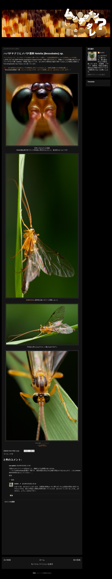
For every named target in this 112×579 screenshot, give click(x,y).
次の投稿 (7, 560)
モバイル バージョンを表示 (42, 564)
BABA (16, 484)
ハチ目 (11, 454)
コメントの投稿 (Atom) (43, 573)
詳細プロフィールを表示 (96, 74)
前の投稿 (76, 560)
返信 (10, 475)
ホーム (42, 560)
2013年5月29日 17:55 (23, 465)
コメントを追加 (9, 502)
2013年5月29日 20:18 (29, 484)
